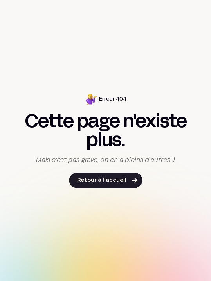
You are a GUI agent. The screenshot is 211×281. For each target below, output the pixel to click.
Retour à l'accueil (101, 180)
